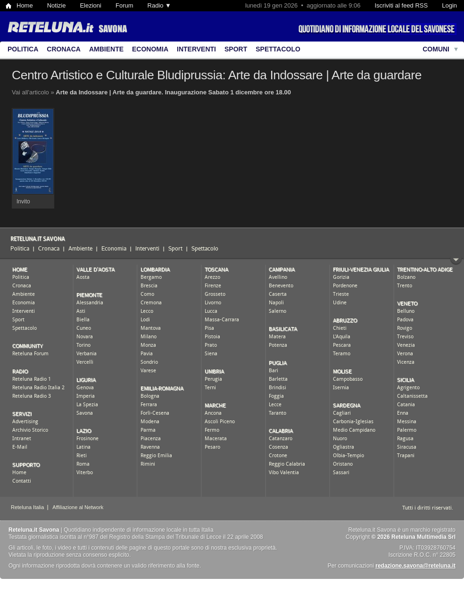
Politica (23, 49)
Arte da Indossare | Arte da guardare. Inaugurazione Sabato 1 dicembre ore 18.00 (173, 92)
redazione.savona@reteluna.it (415, 565)
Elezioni (90, 5)
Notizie (56, 5)
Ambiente (106, 49)
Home (25, 5)
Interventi (196, 49)
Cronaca (64, 49)
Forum (124, 5)
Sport (235, 49)
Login (449, 5)
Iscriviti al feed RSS (401, 5)
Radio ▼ (159, 5)
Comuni (436, 49)
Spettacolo (278, 49)
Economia (150, 49)
